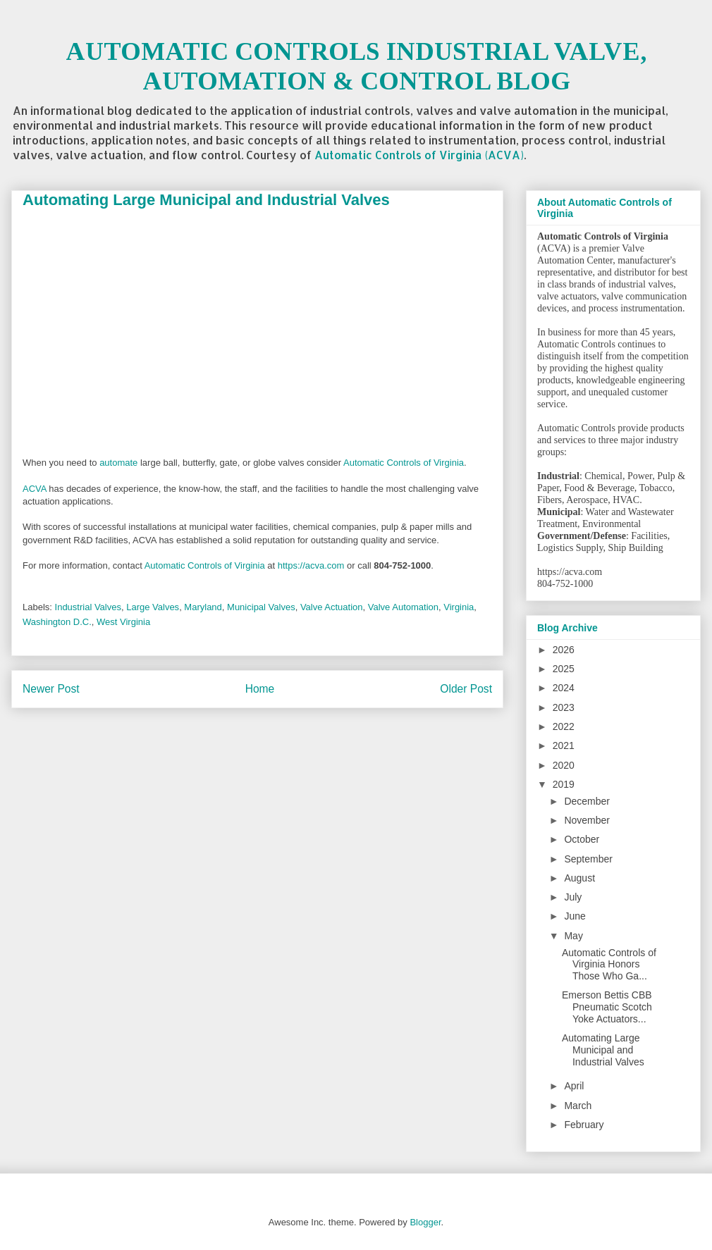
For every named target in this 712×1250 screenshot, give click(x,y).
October (581, 839)
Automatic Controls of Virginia (403, 462)
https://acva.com (311, 565)
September (588, 859)
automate (118, 462)
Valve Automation (403, 607)
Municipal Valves (261, 607)
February (583, 1124)
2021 (564, 745)
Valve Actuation (331, 607)
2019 (564, 784)
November (587, 820)
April (574, 1085)
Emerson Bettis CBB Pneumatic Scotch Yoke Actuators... (607, 1007)
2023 (564, 707)
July (573, 897)
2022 (564, 726)
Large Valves (152, 607)
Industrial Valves (88, 607)
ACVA (35, 488)
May (573, 935)
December (587, 801)
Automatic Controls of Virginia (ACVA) (419, 154)
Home (260, 689)
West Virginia (123, 622)
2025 (564, 668)
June (574, 916)
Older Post (466, 689)
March (577, 1105)
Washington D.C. (57, 622)
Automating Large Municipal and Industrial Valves (603, 1050)
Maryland (202, 607)
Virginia (458, 607)
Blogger (425, 1222)
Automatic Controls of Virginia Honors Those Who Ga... (609, 964)
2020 (564, 765)
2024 (564, 687)
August (579, 878)
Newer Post (51, 689)
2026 (564, 649)
